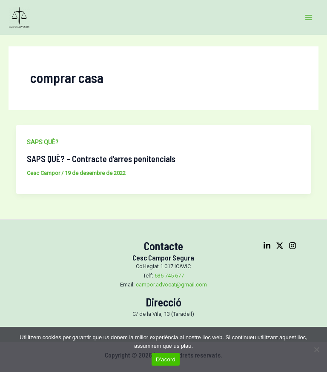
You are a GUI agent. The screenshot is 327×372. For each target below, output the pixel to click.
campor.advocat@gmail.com (171, 284)
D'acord (165, 359)
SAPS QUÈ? (42, 142)
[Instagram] (292, 245)
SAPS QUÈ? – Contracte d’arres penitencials (101, 159)
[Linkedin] (267, 245)
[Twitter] (280, 245)
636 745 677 (169, 275)
